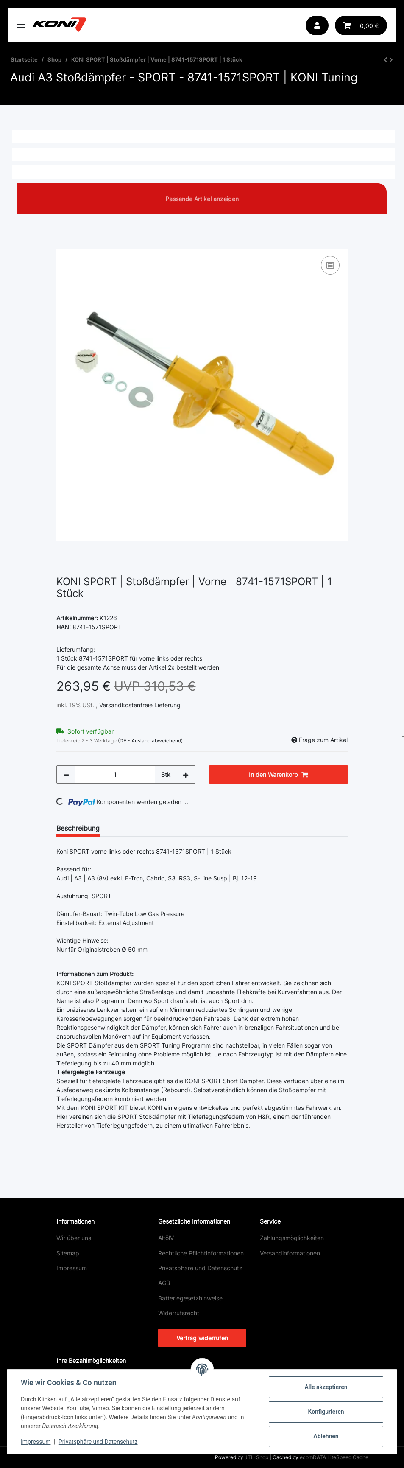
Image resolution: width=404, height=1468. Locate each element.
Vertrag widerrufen (202, 1338)
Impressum (71, 1268)
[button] (317, 25)
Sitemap (67, 1253)
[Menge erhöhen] (185, 774)
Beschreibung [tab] (78, 828)
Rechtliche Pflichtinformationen (201, 1253)
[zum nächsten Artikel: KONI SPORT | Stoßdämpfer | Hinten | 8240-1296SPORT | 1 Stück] (391, 59)
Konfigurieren (326, 1411)
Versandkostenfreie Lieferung (140, 705)
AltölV (166, 1237)
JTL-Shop (257, 1457)
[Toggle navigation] (21, 21)
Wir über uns (73, 1237)
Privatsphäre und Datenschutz (200, 1268)
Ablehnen (325, 1436)
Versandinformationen (290, 1253)
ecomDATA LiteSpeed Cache (334, 1457)
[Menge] (115, 774)
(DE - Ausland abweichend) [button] (150, 740)
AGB (164, 1282)
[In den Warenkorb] (63, 244)
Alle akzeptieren (325, 1387)
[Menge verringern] (66, 774)
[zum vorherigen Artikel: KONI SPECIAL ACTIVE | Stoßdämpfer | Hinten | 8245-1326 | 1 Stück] (385, 59)
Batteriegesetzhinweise (190, 1298)
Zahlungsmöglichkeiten (292, 1237)
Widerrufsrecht (178, 1313)
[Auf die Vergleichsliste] (330, 265)
